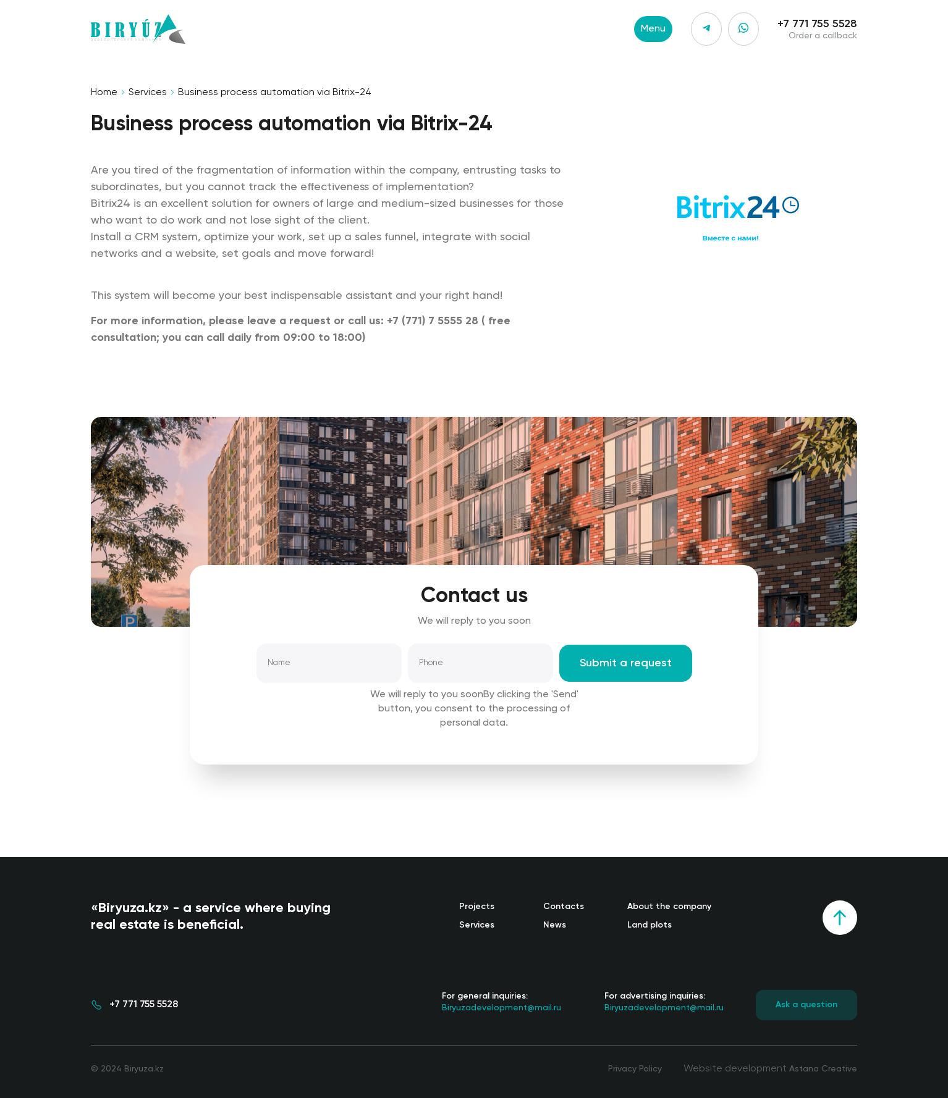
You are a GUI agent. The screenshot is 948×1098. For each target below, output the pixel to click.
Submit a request (626, 663)
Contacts (563, 906)
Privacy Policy (635, 1069)
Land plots (649, 925)
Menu (653, 29)
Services (148, 93)
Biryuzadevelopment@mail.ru (501, 1001)
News (554, 925)
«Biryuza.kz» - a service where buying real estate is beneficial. (211, 917)
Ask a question (806, 1004)
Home (104, 93)
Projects (476, 906)
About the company (669, 906)
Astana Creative (823, 1069)
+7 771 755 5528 (817, 24)
